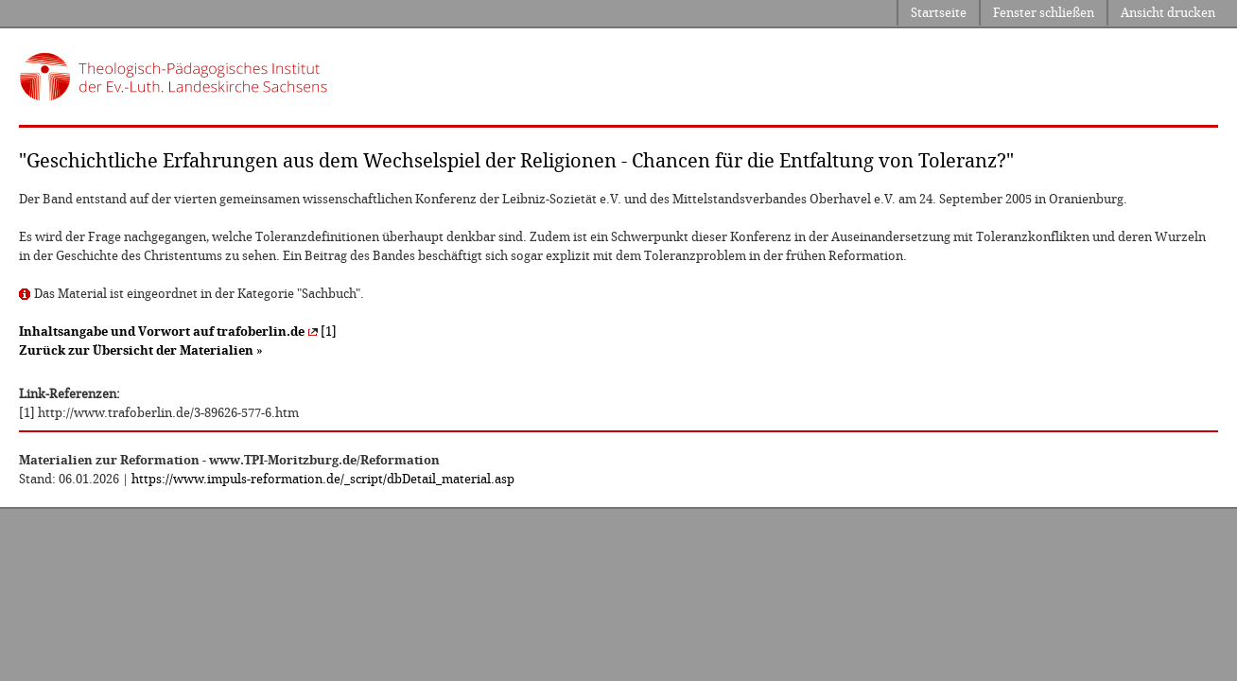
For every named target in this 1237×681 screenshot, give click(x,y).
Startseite (939, 13)
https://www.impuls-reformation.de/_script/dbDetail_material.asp (322, 479)
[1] (178, 331)
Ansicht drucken (1168, 13)
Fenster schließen (1043, 13)
